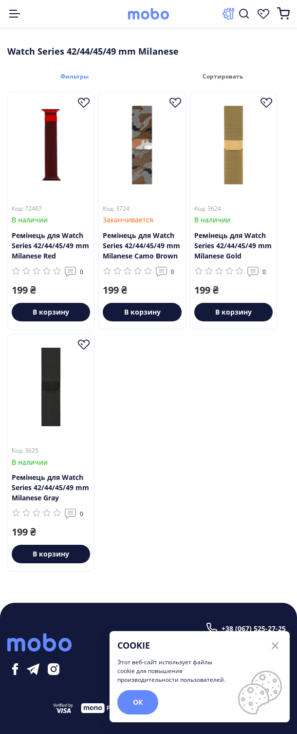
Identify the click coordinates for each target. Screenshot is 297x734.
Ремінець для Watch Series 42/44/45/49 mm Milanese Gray (50, 487)
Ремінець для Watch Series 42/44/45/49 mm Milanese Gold (233, 245)
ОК (138, 702)
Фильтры (78, 76)
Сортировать (219, 76)
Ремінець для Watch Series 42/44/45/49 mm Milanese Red (50, 245)
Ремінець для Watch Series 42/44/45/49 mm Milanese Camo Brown (141, 245)
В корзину (51, 311)
